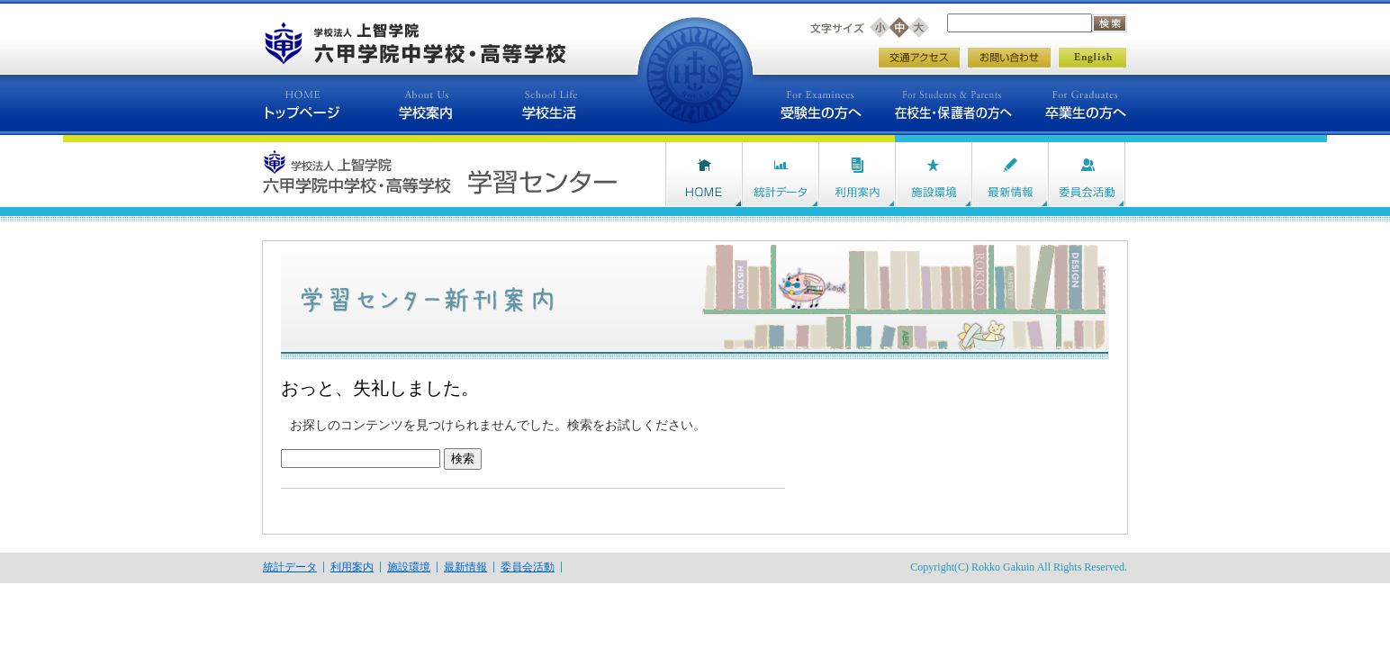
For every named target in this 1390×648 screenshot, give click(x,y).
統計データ (290, 567)
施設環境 (408, 567)
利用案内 (352, 567)
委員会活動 (528, 567)
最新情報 (465, 567)
